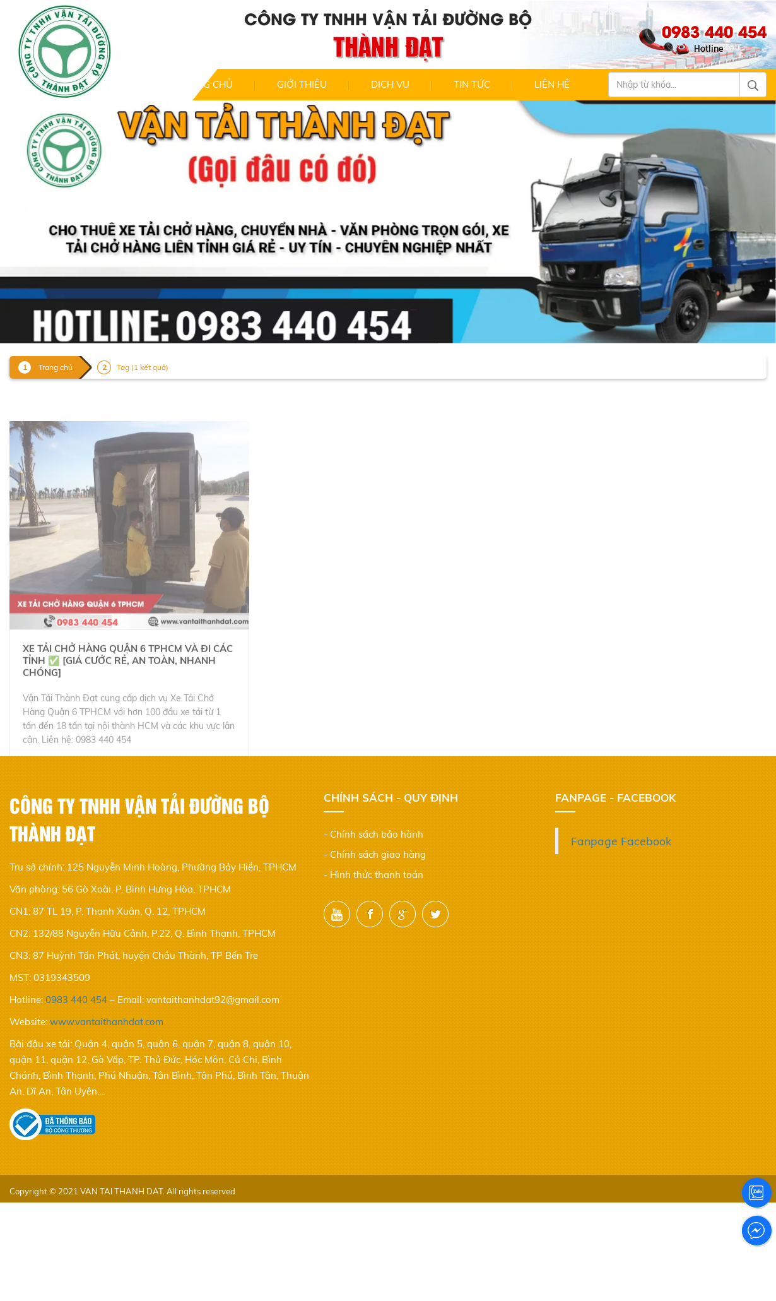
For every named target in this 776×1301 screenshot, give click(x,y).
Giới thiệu (302, 84)
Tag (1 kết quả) (142, 367)
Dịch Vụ (390, 84)
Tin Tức (472, 84)
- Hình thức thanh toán (373, 875)
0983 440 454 (76, 1000)
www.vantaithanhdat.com (106, 1022)
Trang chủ (205, 84)
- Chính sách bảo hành (373, 834)
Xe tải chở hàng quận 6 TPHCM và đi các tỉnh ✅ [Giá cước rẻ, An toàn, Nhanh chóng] (128, 686)
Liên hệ (552, 84)
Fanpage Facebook (621, 841)
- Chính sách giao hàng (375, 854)
